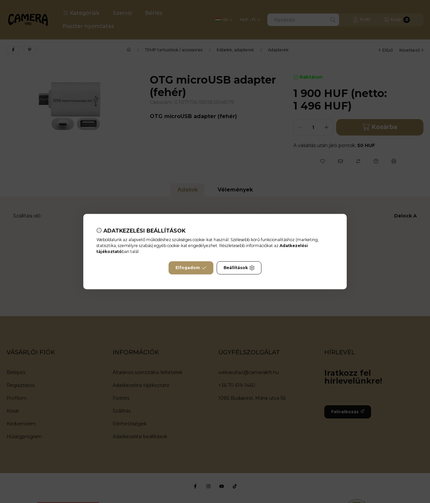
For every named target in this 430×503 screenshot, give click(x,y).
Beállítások (239, 267)
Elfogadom (190, 267)
